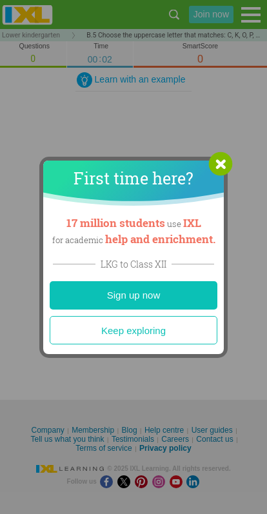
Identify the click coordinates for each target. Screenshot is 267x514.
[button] (220, 164)
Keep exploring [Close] (133, 330)
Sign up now (134, 295)
